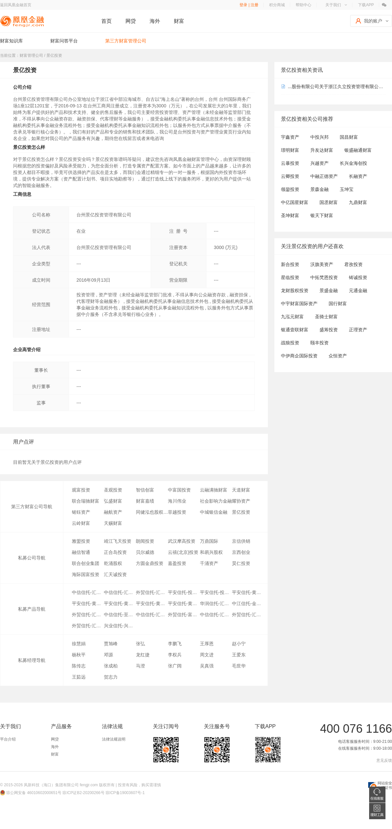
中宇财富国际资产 (299, 303)
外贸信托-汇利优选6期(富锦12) (248, 614)
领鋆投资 (290, 189)
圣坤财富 (290, 215)
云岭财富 (81, 523)
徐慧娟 (79, 643)
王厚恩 (207, 643)
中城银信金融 (213, 512)
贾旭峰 (111, 643)
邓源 (108, 654)
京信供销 (241, 541)
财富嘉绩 (145, 501)
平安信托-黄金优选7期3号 (152, 603)
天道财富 (241, 490)
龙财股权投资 (294, 290)
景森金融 (319, 189)
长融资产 (358, 176)
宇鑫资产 (290, 137)
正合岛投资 (115, 552)
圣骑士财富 (326, 316)
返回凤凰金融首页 (15, 5)
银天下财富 (321, 215)
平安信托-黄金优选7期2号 (88, 603)
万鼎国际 (209, 541)
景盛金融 (328, 290)
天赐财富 (113, 523)
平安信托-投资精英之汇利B (184, 592)
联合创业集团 (85, 563)
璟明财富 (290, 150)
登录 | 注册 (248, 5)
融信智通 (81, 552)
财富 (179, 21)
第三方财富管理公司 (125, 40)
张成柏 (111, 665)
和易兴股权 (211, 552)
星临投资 (290, 277)
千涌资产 (209, 563)
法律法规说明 (113, 739)
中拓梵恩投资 (324, 277)
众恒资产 (338, 355)
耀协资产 (241, 501)
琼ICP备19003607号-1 (125, 792)
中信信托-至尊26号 (120, 614)
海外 (155, 21)
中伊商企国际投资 (299, 355)
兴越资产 (319, 163)
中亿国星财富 (294, 202)
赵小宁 (239, 643)
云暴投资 (290, 163)
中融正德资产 (324, 176)
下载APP (366, 5)
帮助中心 (303, 5)
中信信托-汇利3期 (152, 614)
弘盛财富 (113, 501)
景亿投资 (241, 512)
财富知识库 (11, 40)
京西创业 (241, 552)
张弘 (140, 643)
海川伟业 (177, 501)
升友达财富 (321, 150)
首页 (106, 21)
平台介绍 (8, 739)
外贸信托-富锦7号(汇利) (184, 614)
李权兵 (175, 654)
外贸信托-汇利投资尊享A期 (88, 625)
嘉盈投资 (177, 563)
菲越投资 (177, 512)
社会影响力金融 (216, 501)
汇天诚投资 (115, 574)
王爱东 (239, 654)
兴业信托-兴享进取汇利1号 (120, 625)
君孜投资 (353, 264)
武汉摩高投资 (181, 541)
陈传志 (79, 665)
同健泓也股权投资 (152, 512)
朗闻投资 (145, 541)
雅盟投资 (81, 541)
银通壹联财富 (294, 329)
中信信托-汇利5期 (216, 614)
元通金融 (358, 290)
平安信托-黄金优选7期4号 (184, 603)
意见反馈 (384, 760)
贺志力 (111, 677)
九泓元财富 (292, 316)
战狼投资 (290, 342)
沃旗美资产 (321, 264)
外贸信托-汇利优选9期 (88, 614)
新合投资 (290, 264)
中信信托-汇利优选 (88, 592)
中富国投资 (179, 490)
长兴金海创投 (353, 163)
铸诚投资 (358, 277)
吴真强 (207, 665)
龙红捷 (143, 654)
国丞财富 (328, 202)
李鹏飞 (175, 643)
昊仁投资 (241, 563)
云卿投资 (290, 176)
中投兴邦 (319, 137)
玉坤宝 (346, 189)
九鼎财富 (358, 202)
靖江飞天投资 (117, 541)
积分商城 (277, 5)
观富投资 (81, 490)
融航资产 (113, 512)
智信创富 (145, 490)
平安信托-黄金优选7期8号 (248, 592)
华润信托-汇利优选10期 (216, 603)
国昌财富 (349, 137)
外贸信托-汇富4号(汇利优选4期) (152, 592)
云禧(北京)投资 (183, 552)
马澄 (140, 665)
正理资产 (358, 329)
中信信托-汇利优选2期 (120, 592)
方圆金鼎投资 (149, 563)
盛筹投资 (328, 329)
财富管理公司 (31, 55)
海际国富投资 (85, 574)
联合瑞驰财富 (85, 501)
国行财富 (338, 303)
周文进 (207, 654)
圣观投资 (113, 490)
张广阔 (175, 665)
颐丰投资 (319, 342)
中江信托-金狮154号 (248, 603)
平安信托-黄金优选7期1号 (120, 603)
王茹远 (79, 677)
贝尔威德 (145, 552)
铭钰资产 (81, 512)
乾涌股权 (113, 563)
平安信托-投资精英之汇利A (216, 592)
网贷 (130, 21)
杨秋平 (79, 654)
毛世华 (239, 665)
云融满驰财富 (213, 490)
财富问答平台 (64, 40)
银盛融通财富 (358, 150)
